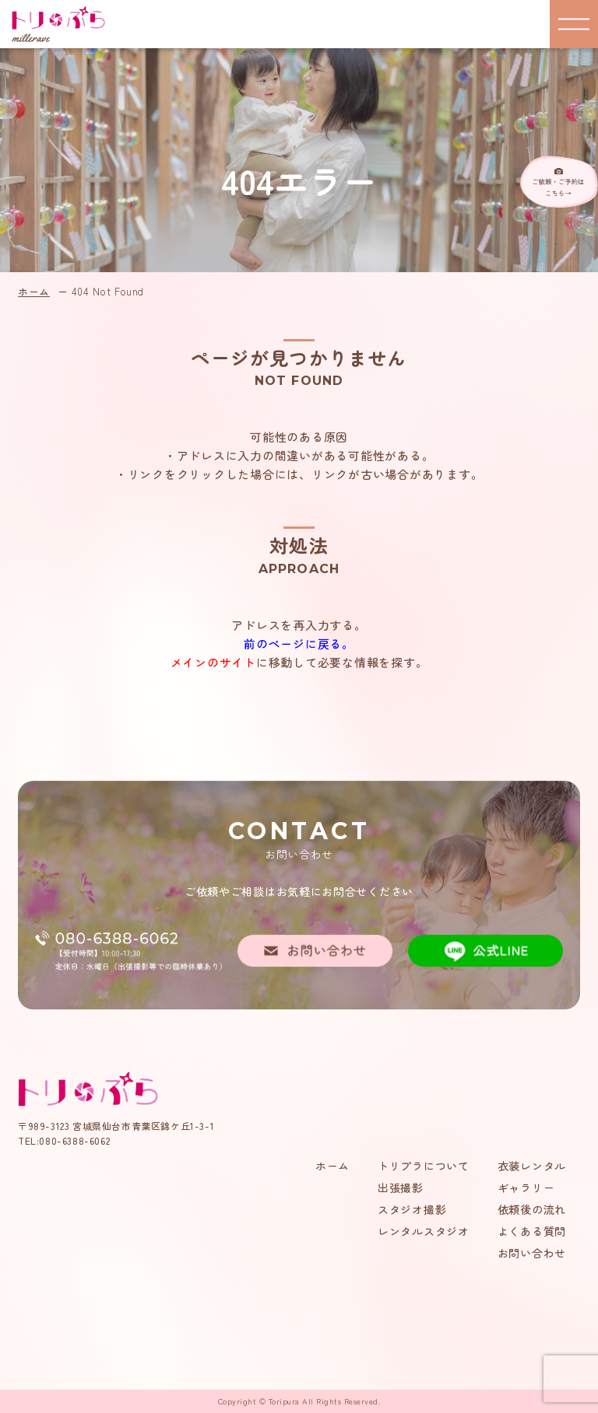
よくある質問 (532, 1231)
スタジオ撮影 (412, 1209)
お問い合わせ (532, 1252)
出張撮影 (401, 1187)
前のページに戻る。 (299, 643)
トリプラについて (424, 1165)
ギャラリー (526, 1187)
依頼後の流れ (532, 1209)
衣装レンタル (532, 1165)
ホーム (34, 291)
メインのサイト (213, 662)
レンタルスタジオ (424, 1231)
